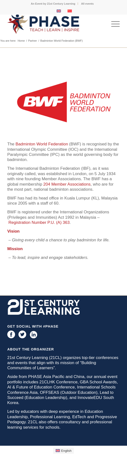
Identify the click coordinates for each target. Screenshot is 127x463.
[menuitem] (53, 3)
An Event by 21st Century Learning (53, 3)
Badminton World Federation (42, 144)
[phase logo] (52, 24)
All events (87, 3)
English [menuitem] (66, 451)
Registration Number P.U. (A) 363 (39, 222)
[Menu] (113, 24)
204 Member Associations (67, 184)
